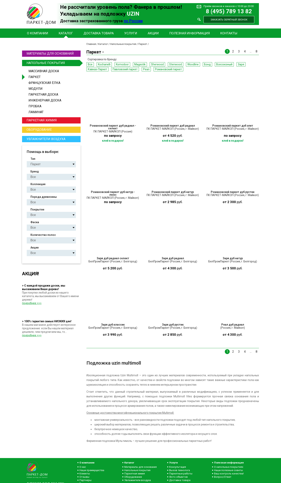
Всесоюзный (224, 64)
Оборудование (39, 129)
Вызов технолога (179, 470)
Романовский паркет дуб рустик (232, 192)
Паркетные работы (180, 473)
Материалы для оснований (50, 53)
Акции (153, 33)
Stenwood (175, 64)
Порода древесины (43, 196)
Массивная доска (43, 71)
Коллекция (37, 184)
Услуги (130, 33)
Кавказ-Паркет (97, 69)
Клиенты (84, 473)
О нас (82, 466)
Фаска (34, 222)
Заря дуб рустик (173, 324)
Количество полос (43, 235)
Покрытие (37, 209)
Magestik (140, 64)
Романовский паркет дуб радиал (172, 125)
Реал (146, 69)
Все (90, 64)
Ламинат (36, 112)
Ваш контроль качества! (229, 473)
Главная (91, 44)
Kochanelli (104, 64)
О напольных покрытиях (228, 466)
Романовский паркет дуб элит (232, 125)
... (251, 51)
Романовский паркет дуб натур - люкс (113, 193)
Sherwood (157, 64)
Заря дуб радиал (173, 258)
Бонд (207, 64)
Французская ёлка (44, 83)
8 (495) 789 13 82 (229, 11)
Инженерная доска (44, 100)
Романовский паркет (168, 69)
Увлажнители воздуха (46, 139)
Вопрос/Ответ (222, 476)
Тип (32, 158)
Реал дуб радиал (232, 324)
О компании (37, 33)
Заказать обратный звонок (229, 19)
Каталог (66, 33)
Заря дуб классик (113, 324)
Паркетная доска (43, 94)
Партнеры (85, 480)
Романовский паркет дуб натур (173, 192)
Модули (35, 89)
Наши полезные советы (228, 470)
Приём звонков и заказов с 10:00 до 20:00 (229, 6)
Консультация (177, 466)
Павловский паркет (125, 69)
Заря (241, 64)
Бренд (34, 171)
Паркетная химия (42, 120)
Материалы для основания (140, 466)
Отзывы (84, 476)
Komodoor (122, 64)
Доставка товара (99, 33)
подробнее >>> (32, 303)
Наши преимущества (91, 470)
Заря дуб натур (233, 258)
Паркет (34, 77)
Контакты (228, 33)
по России (133, 21)
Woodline (193, 64)
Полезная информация (189, 33)
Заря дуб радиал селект (113, 258)
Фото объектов (178, 476)
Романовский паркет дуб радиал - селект (113, 127)
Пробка (34, 106)
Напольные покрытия (53, 63)
